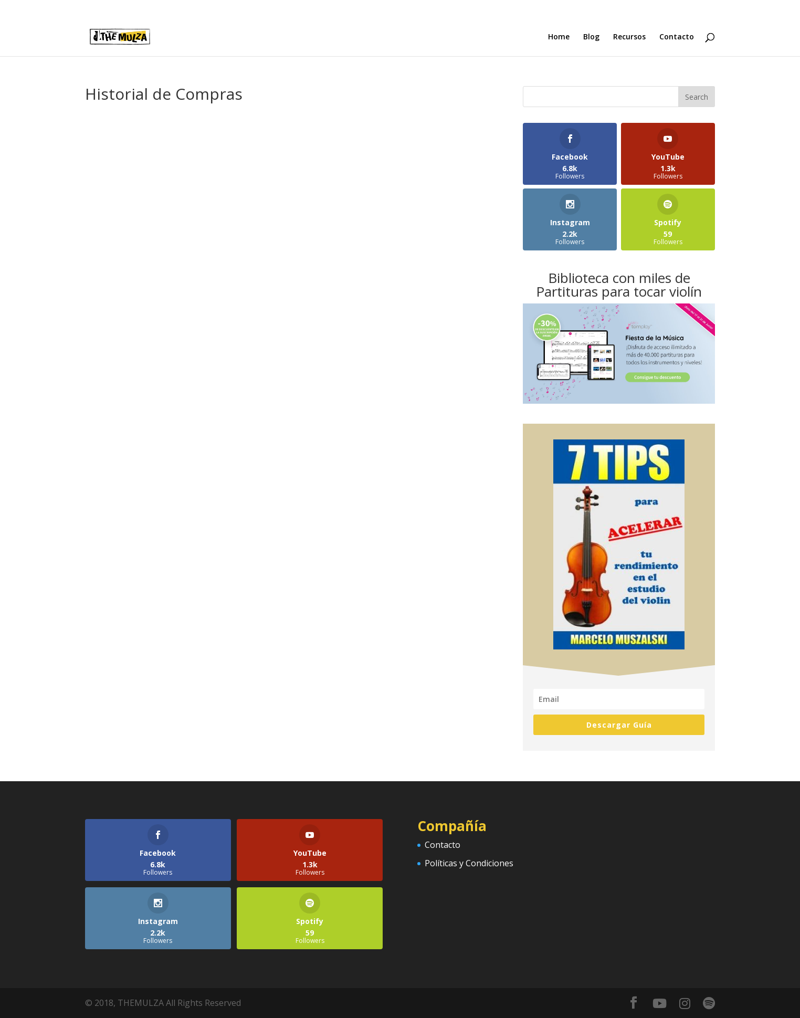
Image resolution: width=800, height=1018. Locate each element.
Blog (591, 37)
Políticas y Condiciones (469, 863)
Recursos (629, 37)
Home (559, 37)
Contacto (676, 37)
